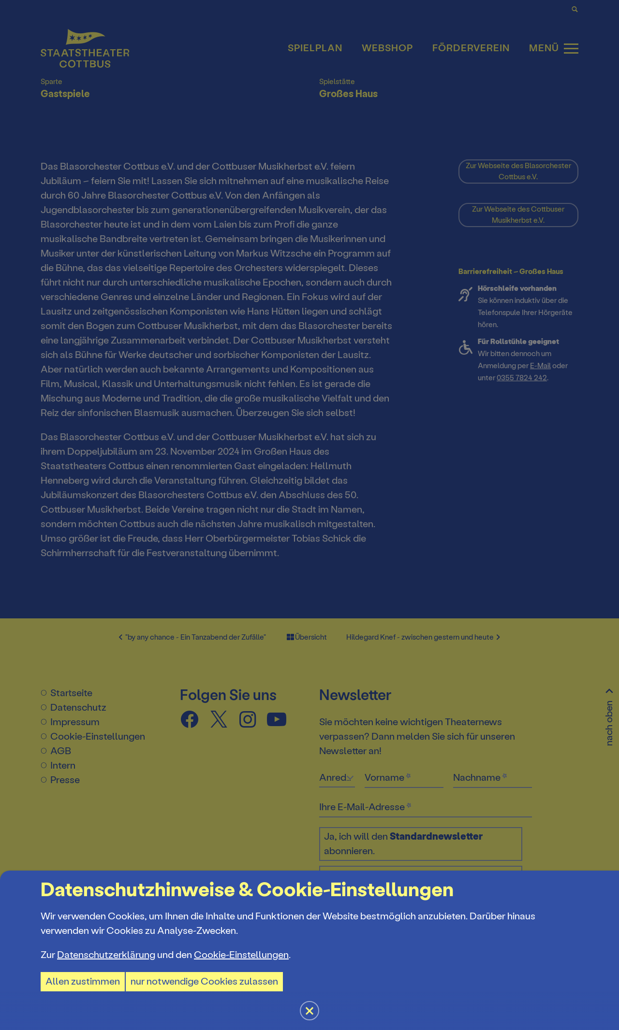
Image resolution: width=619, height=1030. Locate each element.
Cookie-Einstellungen (241, 955)
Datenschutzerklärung (106, 955)
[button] (309, 515)
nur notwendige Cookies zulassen (204, 981)
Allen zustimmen (82, 981)
